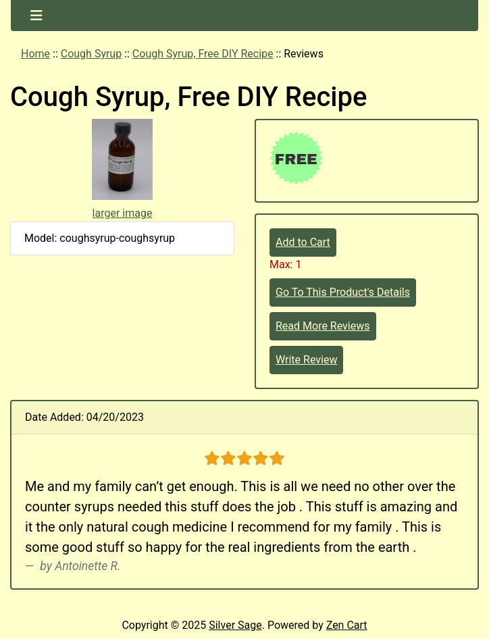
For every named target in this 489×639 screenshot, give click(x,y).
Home (35, 53)
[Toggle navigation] (36, 15)
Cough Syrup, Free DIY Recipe (203, 53)
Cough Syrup (91, 53)
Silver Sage (235, 625)
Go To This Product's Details (343, 292)
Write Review (306, 359)
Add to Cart (303, 242)
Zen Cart (346, 625)
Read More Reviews (323, 326)
